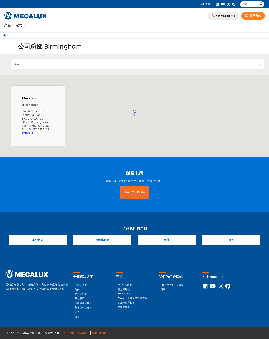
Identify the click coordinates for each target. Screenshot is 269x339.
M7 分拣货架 (125, 285)
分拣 (77, 290)
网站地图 (82, 333)
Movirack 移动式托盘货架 (132, 298)
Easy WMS (124, 294)
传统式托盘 (124, 307)
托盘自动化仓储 (83, 303)
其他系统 (79, 299)
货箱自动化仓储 (83, 308)
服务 (231, 240)
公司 (20, 25)
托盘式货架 (81, 285)
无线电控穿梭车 (126, 303)
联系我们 (27, 133)
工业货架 (37, 240)
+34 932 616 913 (135, 192)
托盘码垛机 (124, 290)
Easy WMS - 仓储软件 (173, 285)
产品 (8, 25)
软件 (166, 240)
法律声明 (68, 333)
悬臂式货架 (81, 294)
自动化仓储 (102, 240)
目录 (163, 290)
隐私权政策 (99, 333)
